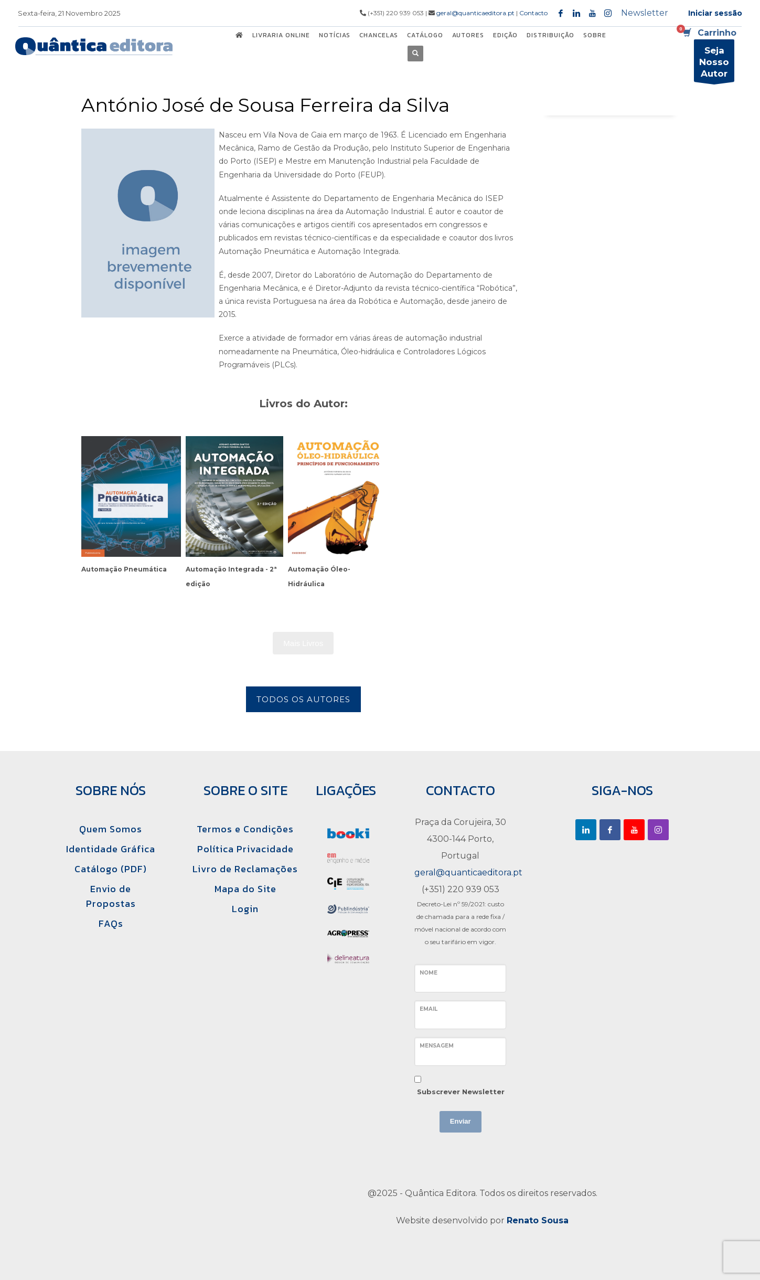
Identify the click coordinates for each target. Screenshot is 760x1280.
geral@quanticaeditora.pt (475, 13)
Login (245, 909)
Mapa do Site (245, 889)
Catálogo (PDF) (110, 869)
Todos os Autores (303, 699)
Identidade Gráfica (110, 849)
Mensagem (437, 1045)
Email (428, 1009)
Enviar (460, 1121)
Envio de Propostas (111, 896)
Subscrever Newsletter (461, 1091)
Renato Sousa (538, 1220)
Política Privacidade (245, 849)
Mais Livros (303, 643)
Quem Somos (110, 829)
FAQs (111, 923)
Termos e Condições (245, 829)
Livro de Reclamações (245, 869)
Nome (428, 972)
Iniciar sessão (715, 13)
